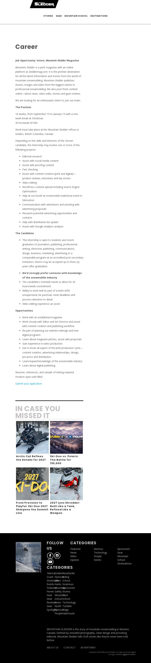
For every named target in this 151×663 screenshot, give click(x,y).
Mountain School (76, 15)
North (58, 606)
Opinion (59, 609)
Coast (50, 577)
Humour (59, 577)
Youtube (50, 562)
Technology (100, 552)
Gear (59, 15)
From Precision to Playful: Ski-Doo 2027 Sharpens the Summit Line (32, 508)
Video (73, 556)
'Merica (51, 573)
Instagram (57, 555)
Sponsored (123, 549)
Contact (69, 647)
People (58, 613)
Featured (52, 587)
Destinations (99, 15)
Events (50, 584)
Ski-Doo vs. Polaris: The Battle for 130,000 (64, 460)
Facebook (50, 555)
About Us (53, 647)
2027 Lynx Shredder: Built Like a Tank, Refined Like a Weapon (65, 508)
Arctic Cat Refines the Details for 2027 (31, 458)
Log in (133, 652)
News (58, 602)
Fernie (50, 591)
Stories (48, 15)
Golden (59, 573)
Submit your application (28, 383)
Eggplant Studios (129, 654)
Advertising (88, 647)
